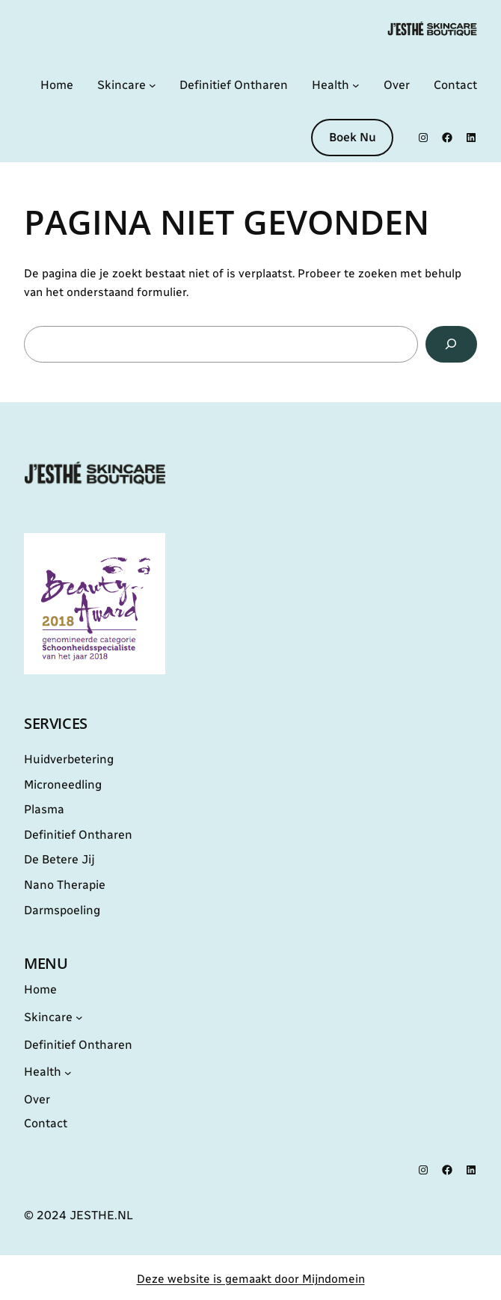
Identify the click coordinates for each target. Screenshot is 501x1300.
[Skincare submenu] (152, 85)
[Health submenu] (356, 85)
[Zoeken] (451, 344)
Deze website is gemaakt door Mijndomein (251, 1279)
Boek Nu (352, 137)
